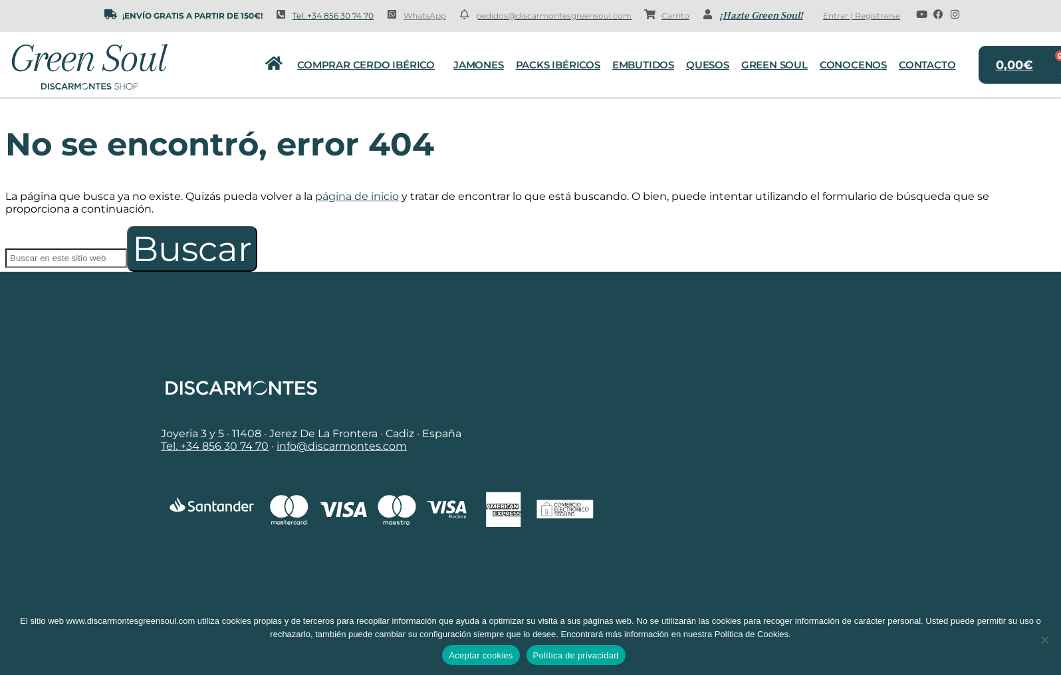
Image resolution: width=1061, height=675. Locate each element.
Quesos (707, 64)
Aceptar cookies (481, 655)
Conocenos (853, 64)
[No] (1044, 639)
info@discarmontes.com (342, 446)
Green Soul (774, 64)
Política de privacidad (576, 655)
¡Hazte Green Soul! (761, 15)
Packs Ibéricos (558, 64)
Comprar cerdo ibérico (369, 65)
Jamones (478, 64)
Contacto (927, 64)
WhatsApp (425, 16)
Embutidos (643, 64)
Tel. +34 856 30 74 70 (333, 16)
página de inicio (357, 196)
